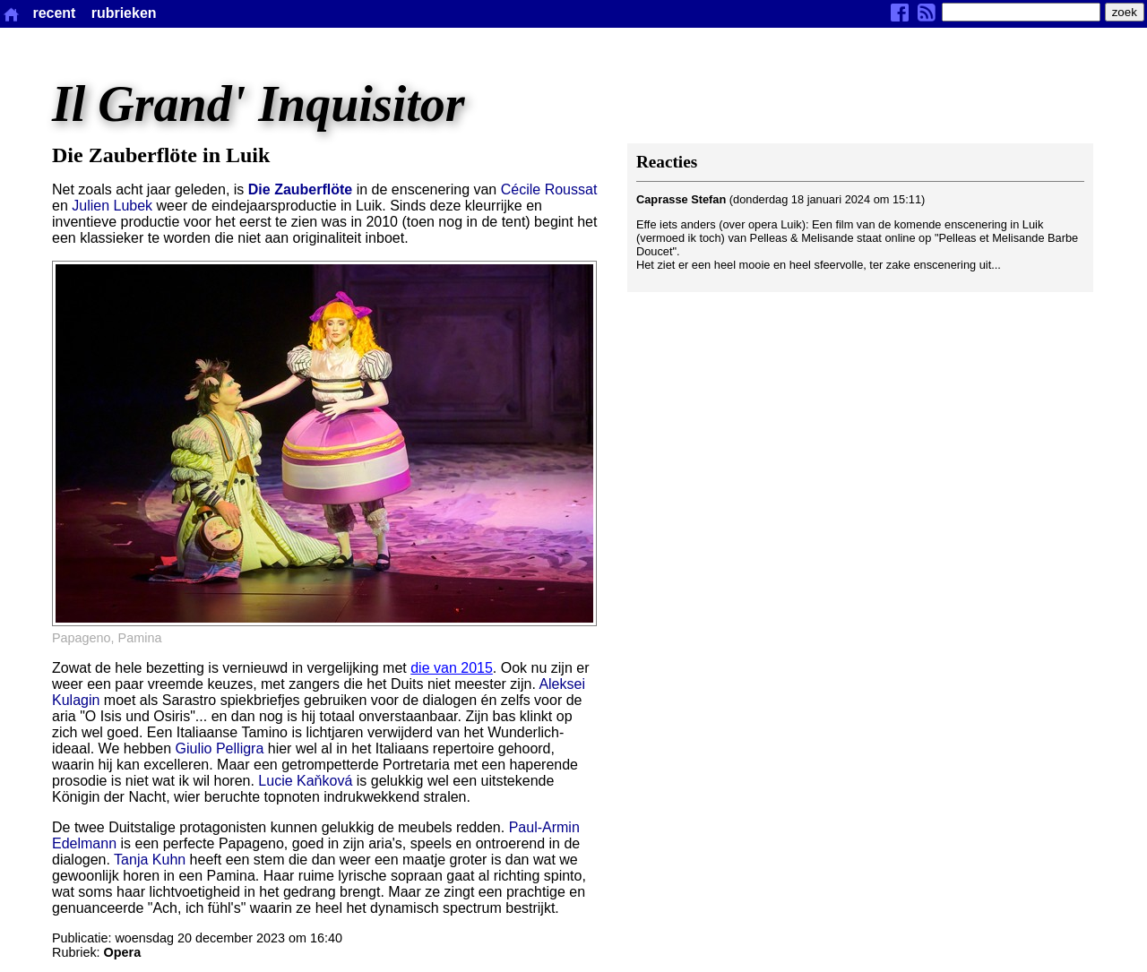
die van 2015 (451, 667)
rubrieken (124, 13)
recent (53, 13)
